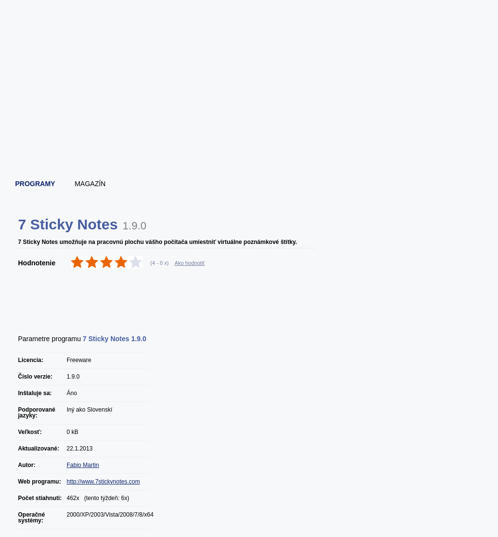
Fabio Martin (83, 465)
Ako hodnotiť (190, 263)
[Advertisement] (249, 143)
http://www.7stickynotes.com (103, 481)
